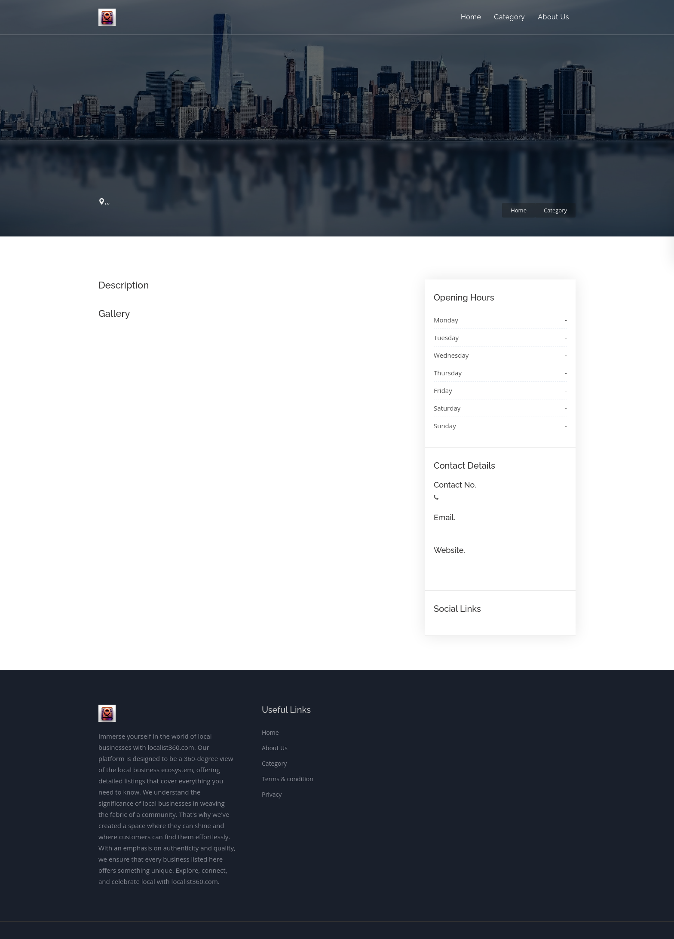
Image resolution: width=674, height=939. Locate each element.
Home (471, 17)
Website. (449, 550)
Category (509, 17)
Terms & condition (287, 779)
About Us (553, 17)
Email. (444, 517)
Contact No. (455, 484)
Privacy (272, 794)
